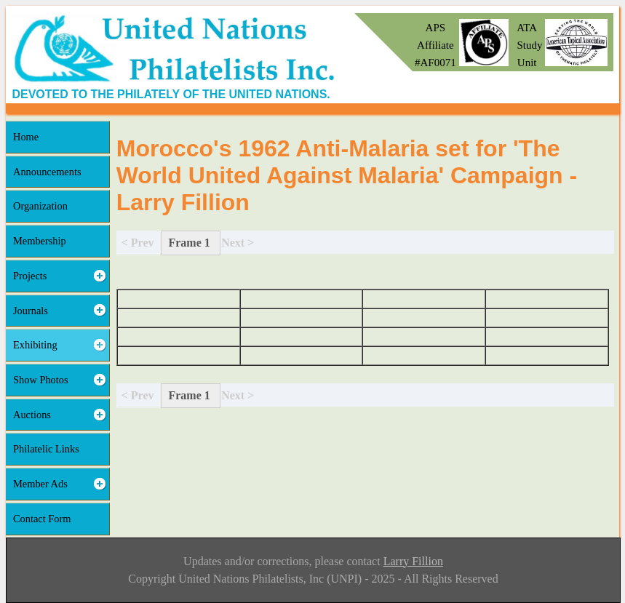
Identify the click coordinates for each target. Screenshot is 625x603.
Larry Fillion (413, 561)
